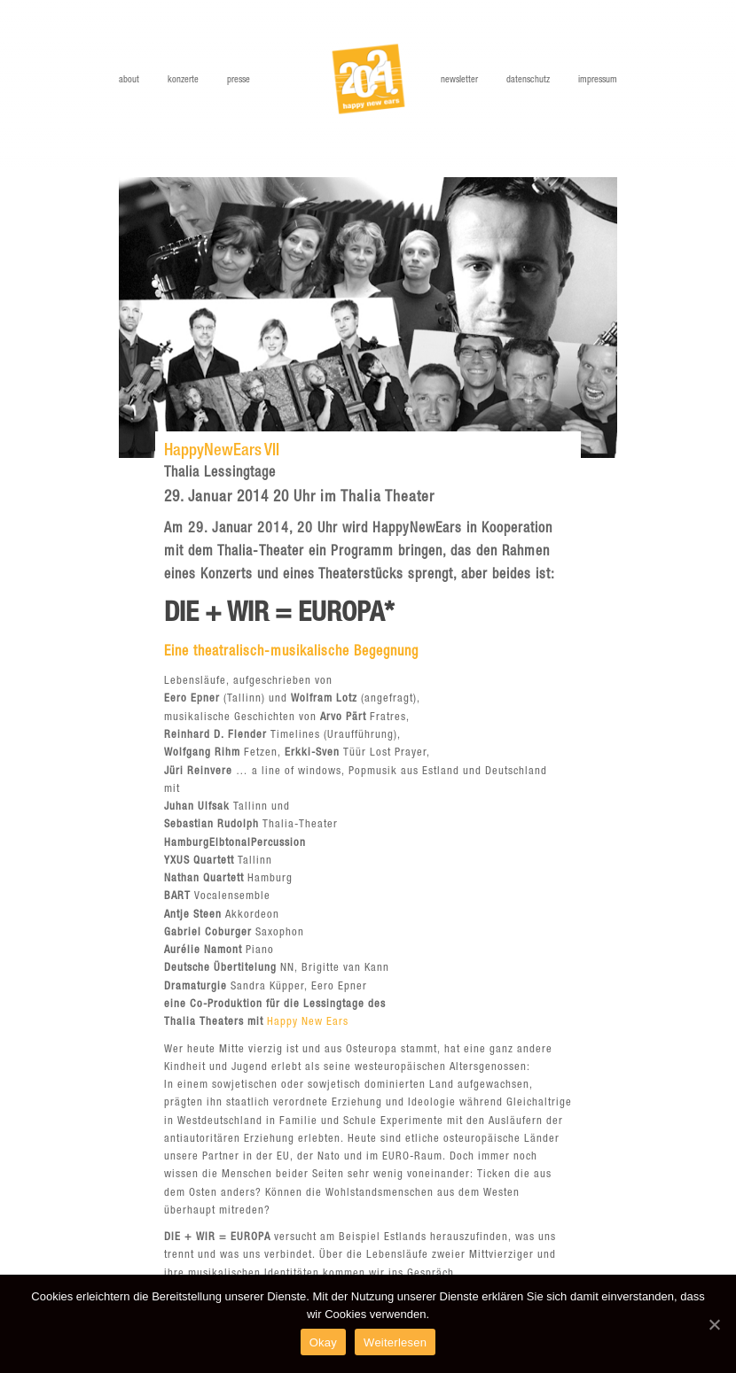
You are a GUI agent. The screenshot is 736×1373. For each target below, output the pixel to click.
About (129, 80)
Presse (238, 80)
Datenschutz (528, 80)
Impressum (597, 80)
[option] (368, 317)
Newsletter (459, 80)
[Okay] (714, 1324)
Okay (323, 1342)
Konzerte (183, 80)
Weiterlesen (395, 1342)
